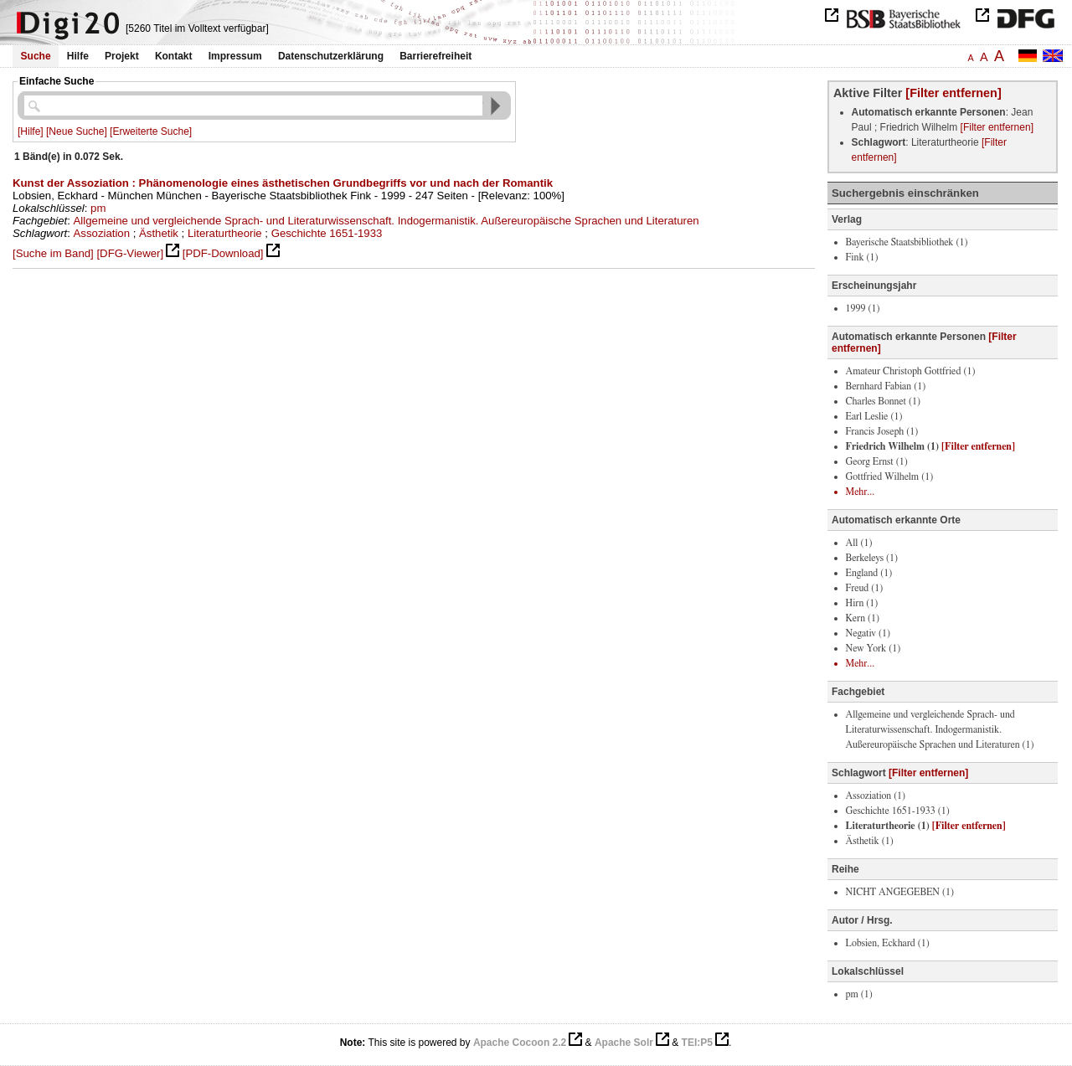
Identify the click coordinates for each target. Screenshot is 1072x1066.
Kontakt (174, 56)
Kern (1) (862, 618)
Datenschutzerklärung (331, 56)
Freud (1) (865, 588)
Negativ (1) (868, 633)
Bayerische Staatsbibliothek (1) (907, 242)
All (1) (859, 543)
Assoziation (102, 233)
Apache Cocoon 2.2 (519, 1042)
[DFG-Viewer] (129, 253)
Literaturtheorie (225, 233)
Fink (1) (862, 257)
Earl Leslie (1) (874, 416)
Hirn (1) (862, 603)
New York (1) (873, 648)
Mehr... (860, 492)
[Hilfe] (31, 131)
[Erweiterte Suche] (151, 131)
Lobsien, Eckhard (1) (888, 943)
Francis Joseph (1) (882, 431)
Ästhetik (158, 233)
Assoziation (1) (876, 795)
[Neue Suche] (76, 131)
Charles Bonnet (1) (883, 401)
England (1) (869, 573)
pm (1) (859, 994)
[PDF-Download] (223, 253)
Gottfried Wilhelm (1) (890, 476)
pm (98, 208)
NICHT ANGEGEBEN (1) (900, 892)
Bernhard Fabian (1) (886, 386)
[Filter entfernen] (953, 93)
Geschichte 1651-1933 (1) (898, 811)
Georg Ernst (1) (877, 461)
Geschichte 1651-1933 (327, 233)
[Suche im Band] (53, 253)
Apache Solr (624, 1042)
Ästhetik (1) (870, 841)
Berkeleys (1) (872, 558)
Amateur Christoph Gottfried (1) (911, 371)
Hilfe (78, 56)
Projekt (122, 56)
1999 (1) (863, 308)
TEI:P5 (697, 1042)
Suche (36, 56)
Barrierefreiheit (435, 56)
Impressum (235, 56)
